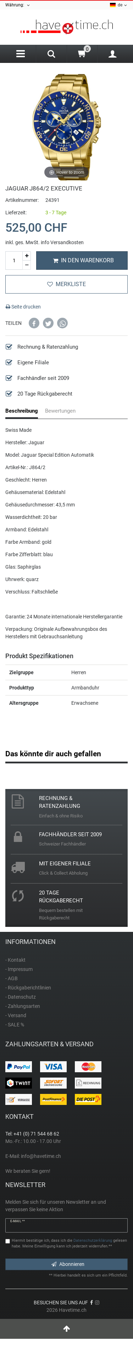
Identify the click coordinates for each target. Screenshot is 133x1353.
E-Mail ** (17, 1221)
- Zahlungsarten (22, 1006)
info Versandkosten (62, 242)
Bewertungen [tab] (60, 411)
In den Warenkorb (83, 260)
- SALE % (14, 1024)
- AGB (11, 978)
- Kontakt (15, 960)
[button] (34, 323)
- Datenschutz (20, 997)
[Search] (51, 55)
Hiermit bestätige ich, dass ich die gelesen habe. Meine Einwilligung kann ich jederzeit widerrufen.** (69, 1243)
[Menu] (20, 54)
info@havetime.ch (41, 1156)
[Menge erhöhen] (26, 256)
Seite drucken (23, 307)
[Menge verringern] (26, 265)
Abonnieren (67, 1264)
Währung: (18, 5)
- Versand (15, 1015)
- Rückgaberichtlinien (28, 987)
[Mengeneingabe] (13, 260)
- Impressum (19, 969)
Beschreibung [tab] (21, 411)
